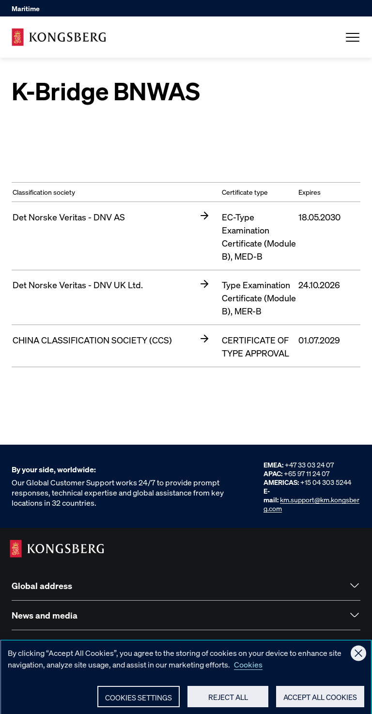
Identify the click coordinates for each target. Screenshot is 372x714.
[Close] (358, 657)
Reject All (228, 701)
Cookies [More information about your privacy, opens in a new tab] (248, 668)
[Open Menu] (352, 37)
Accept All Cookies (320, 701)
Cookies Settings (138, 701)
